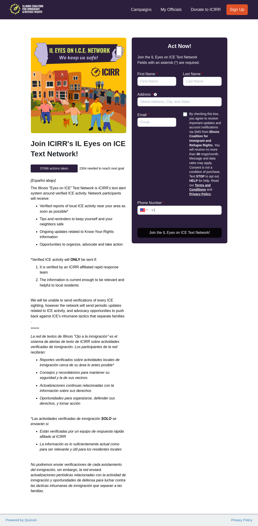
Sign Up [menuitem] (237, 9)
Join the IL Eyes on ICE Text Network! (179, 232)
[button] (143, 210)
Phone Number (150, 203)
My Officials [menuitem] (171, 9)
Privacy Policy (200, 194)
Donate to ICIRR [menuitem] (206, 9)
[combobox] (179, 101)
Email (143, 115)
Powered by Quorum (21, 520)
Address (147, 94)
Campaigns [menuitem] (141, 9)
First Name (147, 74)
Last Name (193, 74)
